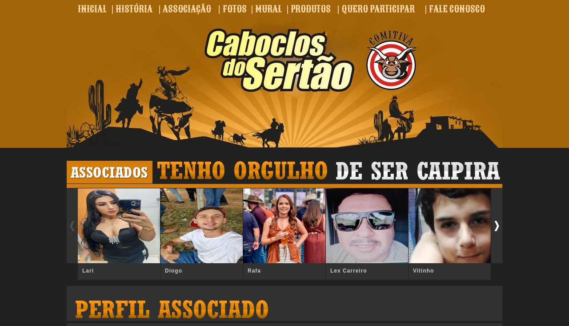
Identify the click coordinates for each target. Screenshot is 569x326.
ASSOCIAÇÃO (187, 9)
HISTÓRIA (134, 9)
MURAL (268, 9)
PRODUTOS (311, 9)
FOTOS (235, 9)
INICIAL (92, 9)
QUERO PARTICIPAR (378, 9)
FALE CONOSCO (457, 9)
